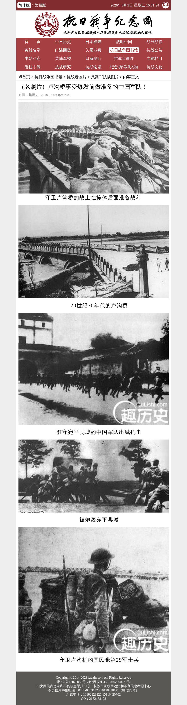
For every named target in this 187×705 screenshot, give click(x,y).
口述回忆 (63, 50)
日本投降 (93, 42)
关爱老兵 (93, 50)
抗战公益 (154, 50)
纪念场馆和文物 (124, 67)
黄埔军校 (63, 58)
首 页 (33, 42)
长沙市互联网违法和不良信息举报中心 (122, 686)
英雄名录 (33, 50)
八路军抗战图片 (105, 77)
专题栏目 (154, 58)
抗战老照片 (76, 77)
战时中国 (124, 42)
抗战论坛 (93, 67)
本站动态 (33, 58)
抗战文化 (154, 67)
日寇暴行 (93, 58)
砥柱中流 (33, 67)
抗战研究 (63, 67)
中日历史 (63, 42)
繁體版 (40, 5)
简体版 (24, 5)
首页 (26, 77)
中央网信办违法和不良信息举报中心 (63, 686)
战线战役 (154, 42)
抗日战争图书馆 (124, 50)
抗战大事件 (124, 58)
